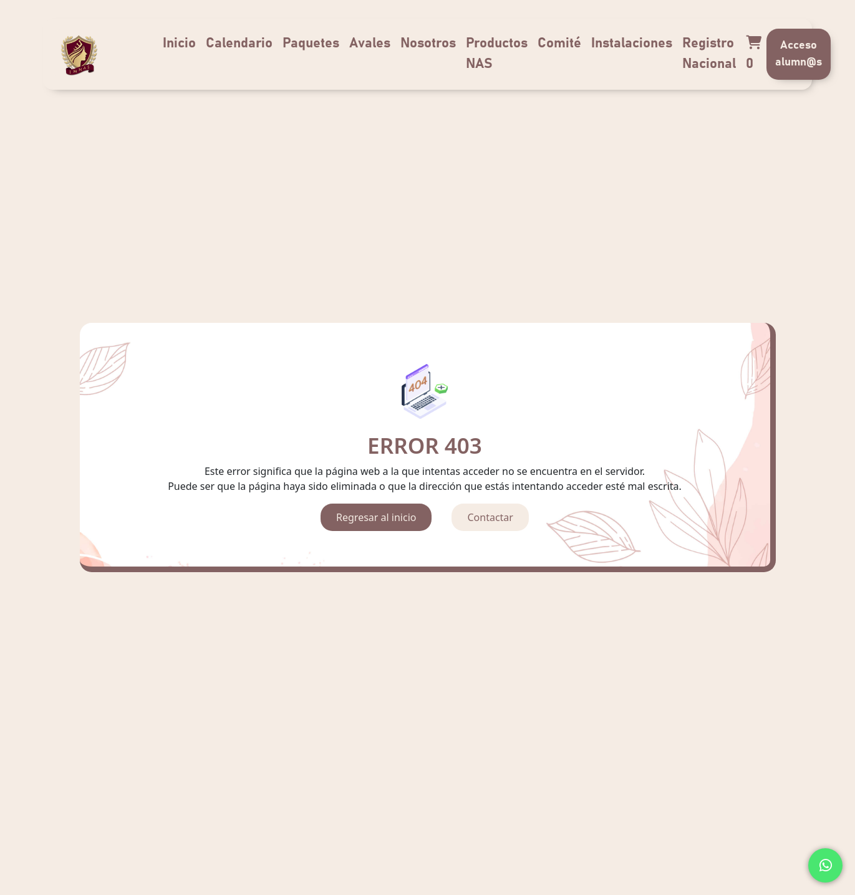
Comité (559, 43)
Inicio (179, 43)
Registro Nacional (709, 54)
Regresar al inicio (376, 517)
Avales (369, 43)
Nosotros (428, 43)
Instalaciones (631, 43)
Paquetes (311, 43)
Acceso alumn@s (798, 54)
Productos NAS (497, 54)
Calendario (239, 43)
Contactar (490, 517)
